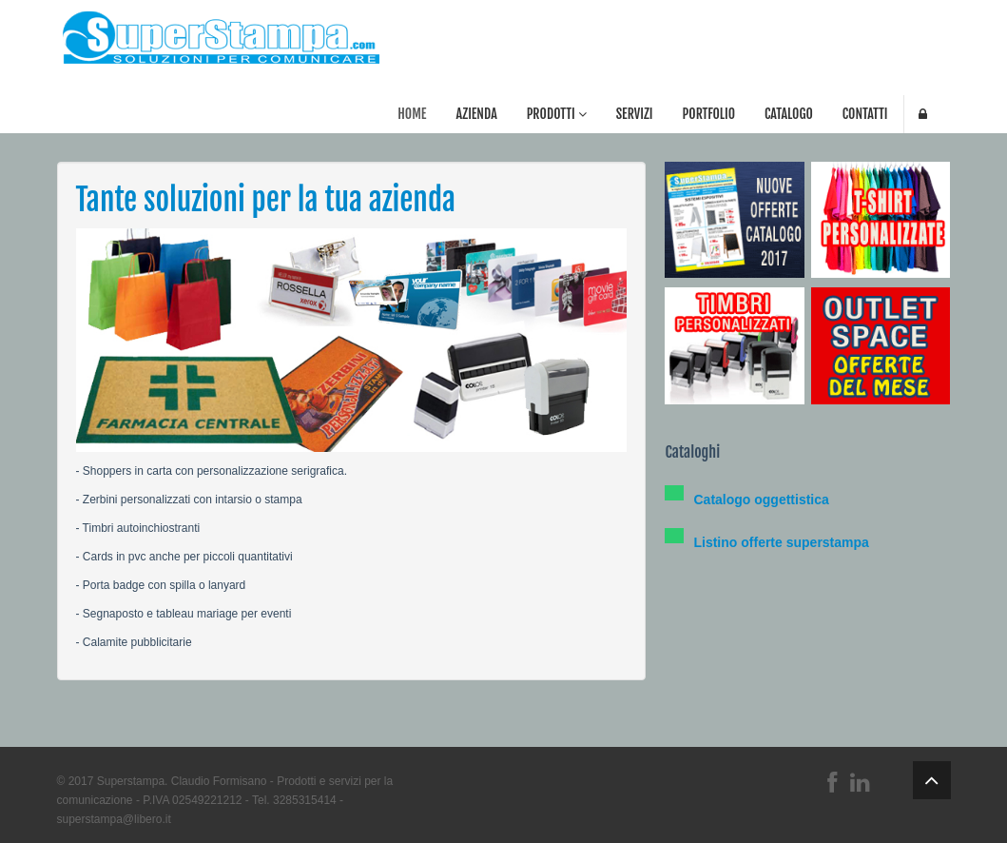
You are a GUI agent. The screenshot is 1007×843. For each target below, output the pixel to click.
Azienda (475, 114)
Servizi (634, 114)
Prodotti (557, 114)
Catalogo (789, 114)
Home (411, 114)
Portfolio (708, 114)
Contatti (865, 114)
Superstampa (131, 781)
